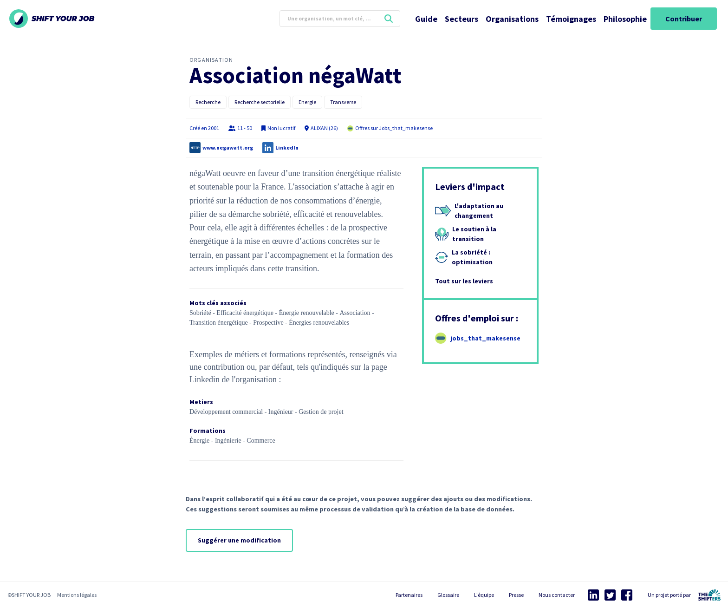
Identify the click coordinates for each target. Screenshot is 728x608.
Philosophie (625, 18)
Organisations (512, 18)
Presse (516, 594)
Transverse (343, 101)
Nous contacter (557, 594)
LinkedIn (287, 147)
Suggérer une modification (239, 540)
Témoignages (571, 18)
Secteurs (461, 18)
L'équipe (484, 594)
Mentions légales (77, 594)
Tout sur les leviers (464, 281)
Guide (426, 18)
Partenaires (409, 594)
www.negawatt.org (227, 147)
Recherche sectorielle (259, 101)
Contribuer (683, 18)
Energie (307, 101)
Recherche (208, 101)
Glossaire (448, 594)
